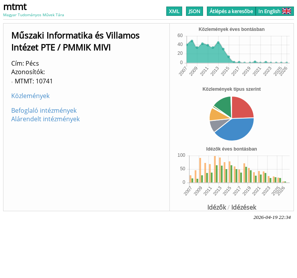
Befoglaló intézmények (44, 110)
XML (174, 11)
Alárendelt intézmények (45, 119)
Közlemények (30, 96)
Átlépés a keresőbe (231, 11)
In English (274, 11)
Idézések (243, 207)
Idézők (216, 207)
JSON (194, 11)
